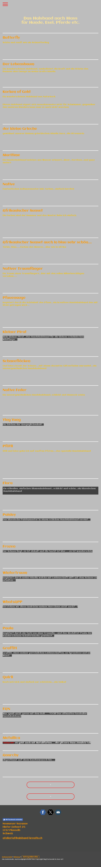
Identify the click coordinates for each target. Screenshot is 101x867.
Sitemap (17, 857)
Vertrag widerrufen (30, 857)
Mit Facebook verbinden (12, 819)
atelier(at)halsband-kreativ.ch (22, 838)
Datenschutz (7, 857)
